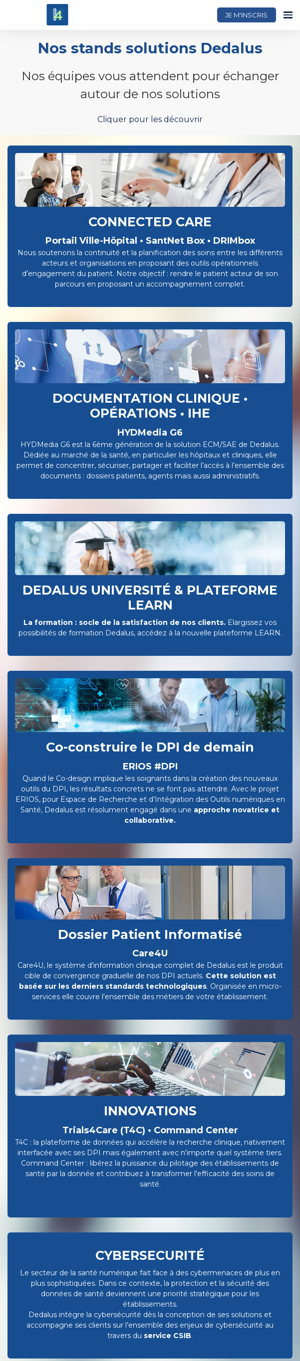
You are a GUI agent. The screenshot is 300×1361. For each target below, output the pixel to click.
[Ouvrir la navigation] (288, 14)
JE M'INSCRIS (246, 15)
